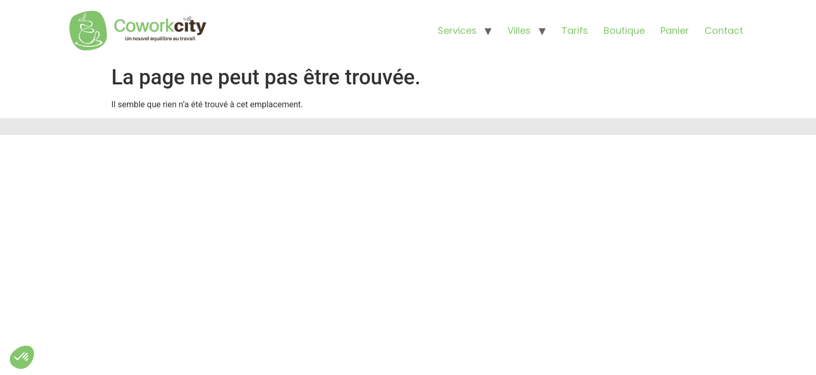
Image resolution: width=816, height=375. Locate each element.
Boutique (624, 30)
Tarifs (575, 30)
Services (457, 30)
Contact (724, 30)
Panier (674, 30)
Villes (519, 30)
